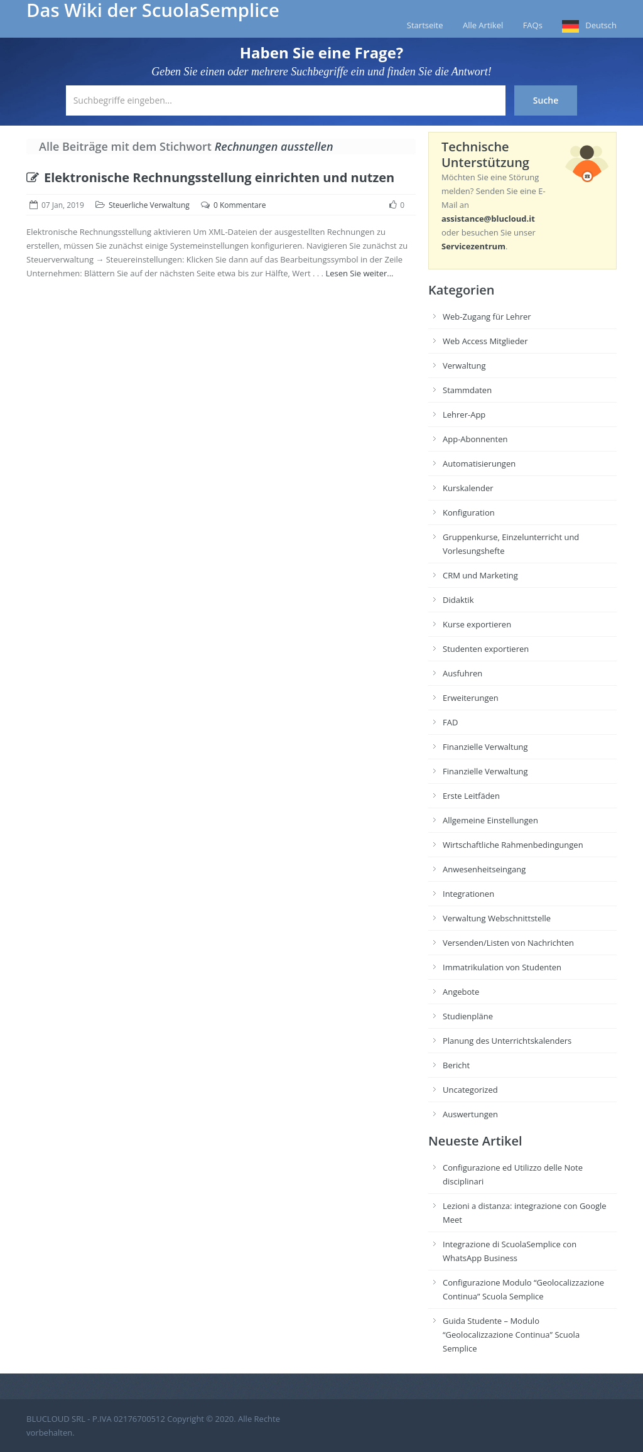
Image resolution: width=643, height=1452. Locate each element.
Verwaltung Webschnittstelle (497, 918)
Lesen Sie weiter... (359, 273)
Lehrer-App (464, 414)
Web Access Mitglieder (485, 341)
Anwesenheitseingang (484, 869)
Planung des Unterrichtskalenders (507, 1040)
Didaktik (458, 599)
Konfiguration (469, 512)
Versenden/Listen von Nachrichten (508, 942)
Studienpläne (468, 1016)
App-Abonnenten (475, 439)
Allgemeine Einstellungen (490, 820)
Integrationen (468, 893)
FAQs (533, 25)
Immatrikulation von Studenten (502, 967)
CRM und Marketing (480, 575)
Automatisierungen (479, 463)
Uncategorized (470, 1089)
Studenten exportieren (486, 648)
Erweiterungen (471, 697)
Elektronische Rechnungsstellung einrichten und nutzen (210, 177)
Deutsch (601, 25)
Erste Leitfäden (471, 795)
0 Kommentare (239, 205)
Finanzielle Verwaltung (485, 746)
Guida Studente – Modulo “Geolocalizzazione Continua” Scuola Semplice (511, 1334)
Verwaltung (464, 365)
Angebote (461, 991)
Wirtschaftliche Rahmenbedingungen (513, 844)
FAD (450, 722)
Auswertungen (470, 1114)
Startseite (425, 25)
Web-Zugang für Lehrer (487, 316)
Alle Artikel (483, 25)
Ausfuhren (462, 673)
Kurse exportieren (477, 624)
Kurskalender (468, 488)
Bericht (456, 1065)
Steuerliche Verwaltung (149, 205)
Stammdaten (467, 390)
